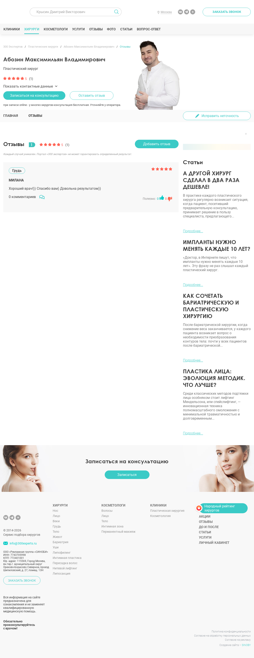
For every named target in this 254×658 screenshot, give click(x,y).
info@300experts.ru (23, 543)
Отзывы (96, 29)
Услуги (78, 29)
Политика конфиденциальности (231, 631)
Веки (56, 521)
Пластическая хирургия (167, 510)
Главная (10, 116)
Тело (56, 531)
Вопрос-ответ (148, 29)
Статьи (126, 29)
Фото (111, 29)
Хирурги (31, 29)
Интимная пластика (67, 558)
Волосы (107, 510)
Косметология (160, 516)
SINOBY (246, 645)
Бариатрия (60, 542)
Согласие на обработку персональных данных (222, 635)
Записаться (127, 475)
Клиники (11, 29)
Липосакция (61, 573)
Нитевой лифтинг (65, 568)
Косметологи (55, 29)
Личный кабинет (214, 543)
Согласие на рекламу (238, 639)
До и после (209, 527)
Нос (55, 510)
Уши (56, 547)
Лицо (56, 516)
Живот (57, 537)
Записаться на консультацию (34, 95)
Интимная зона (112, 526)
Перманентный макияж (118, 531)
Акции (205, 516)
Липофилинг (62, 552)
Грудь (57, 526)
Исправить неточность (220, 116)
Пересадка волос (65, 563)
